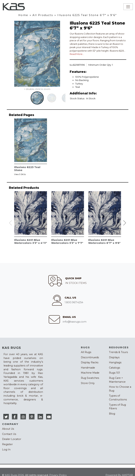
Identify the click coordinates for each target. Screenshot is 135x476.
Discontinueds (90, 357)
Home (23, 15)
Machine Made (90, 372)
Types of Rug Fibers (117, 406)
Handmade (88, 367)
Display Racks (89, 362)
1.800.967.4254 (74, 302)
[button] (124, 223)
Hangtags (115, 362)
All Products (42, 15)
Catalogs (114, 367)
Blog (112, 413)
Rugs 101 (114, 372)
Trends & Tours (118, 352)
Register (7, 444)
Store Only (88, 383)
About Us (8, 428)
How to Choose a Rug (120, 388)
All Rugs (86, 352)
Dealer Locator (11, 439)
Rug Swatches (90, 378)
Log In (6, 449)
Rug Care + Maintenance (117, 379)
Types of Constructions (118, 397)
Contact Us (9, 434)
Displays (114, 357)
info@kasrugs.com (74, 321)
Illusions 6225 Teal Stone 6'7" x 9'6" (87, 15)
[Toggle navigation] (128, 6)
